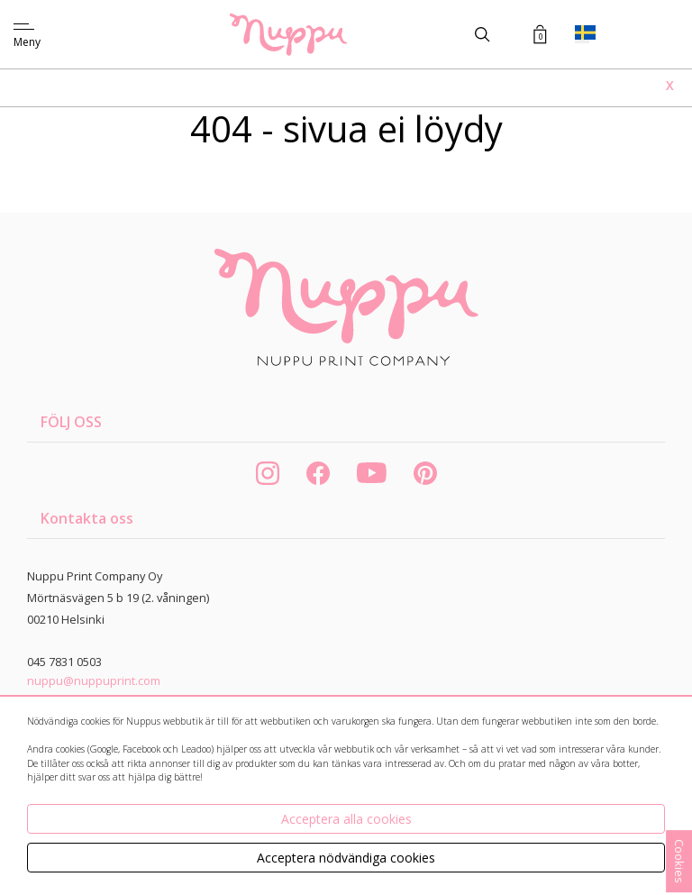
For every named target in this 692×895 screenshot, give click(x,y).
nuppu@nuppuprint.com (93, 680)
